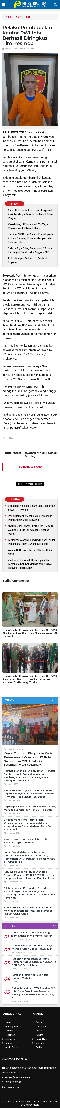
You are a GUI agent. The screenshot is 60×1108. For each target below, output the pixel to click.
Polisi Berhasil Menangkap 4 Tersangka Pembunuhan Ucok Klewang (30, 517)
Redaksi (9, 1030)
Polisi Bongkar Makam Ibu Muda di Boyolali (27, 260)
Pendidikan (41, 1039)
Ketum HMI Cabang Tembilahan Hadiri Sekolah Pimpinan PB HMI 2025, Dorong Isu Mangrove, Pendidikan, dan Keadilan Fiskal (29, 875)
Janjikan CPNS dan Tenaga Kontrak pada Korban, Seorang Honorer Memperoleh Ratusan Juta (30, 238)
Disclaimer (10, 1039)
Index (53, 700)
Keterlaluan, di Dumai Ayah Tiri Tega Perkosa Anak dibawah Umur (28, 226)
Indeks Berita (11, 1047)
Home (8, 17)
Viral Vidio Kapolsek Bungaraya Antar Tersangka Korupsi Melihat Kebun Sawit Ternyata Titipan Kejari (30, 564)
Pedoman (10, 1035)
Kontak (8, 1043)
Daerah (39, 1022)
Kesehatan (41, 1026)
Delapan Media (31, 1105)
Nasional (40, 1043)
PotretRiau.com (30, 467)
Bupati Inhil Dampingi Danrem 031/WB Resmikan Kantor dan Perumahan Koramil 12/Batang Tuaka (29, 679)
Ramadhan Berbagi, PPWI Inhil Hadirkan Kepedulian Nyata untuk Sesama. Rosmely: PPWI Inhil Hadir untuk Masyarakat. (29, 793)
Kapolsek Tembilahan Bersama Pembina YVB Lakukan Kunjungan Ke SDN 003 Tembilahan (34, 962)
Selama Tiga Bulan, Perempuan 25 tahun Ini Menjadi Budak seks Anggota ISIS (30, 250)
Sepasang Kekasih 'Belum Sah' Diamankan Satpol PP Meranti (31, 507)
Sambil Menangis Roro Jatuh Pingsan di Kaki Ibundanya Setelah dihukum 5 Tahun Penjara (30, 214)
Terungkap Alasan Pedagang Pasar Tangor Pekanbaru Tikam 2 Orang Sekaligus (31, 541)
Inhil (28, 17)
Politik (39, 1030)
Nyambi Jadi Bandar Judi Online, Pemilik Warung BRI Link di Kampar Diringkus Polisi (30, 530)
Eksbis (39, 1047)
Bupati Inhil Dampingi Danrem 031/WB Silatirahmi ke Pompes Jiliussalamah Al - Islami (29, 633)
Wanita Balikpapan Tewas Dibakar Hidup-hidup (31, 552)
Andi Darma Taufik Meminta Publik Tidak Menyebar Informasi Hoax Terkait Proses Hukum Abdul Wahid (28, 910)
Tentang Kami (12, 1026)
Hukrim (18, 17)
